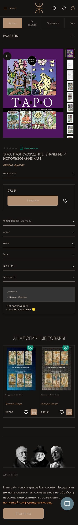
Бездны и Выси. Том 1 (14, 394)
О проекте (32, 23)
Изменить (22, 297)
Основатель (53, 23)
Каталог (13, 23)
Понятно (23, 513)
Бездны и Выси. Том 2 (50, 394)
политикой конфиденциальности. (27, 502)
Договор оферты (10, 474)
